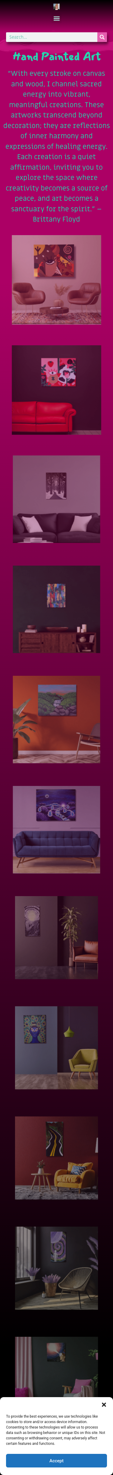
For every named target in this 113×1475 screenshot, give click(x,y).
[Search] (102, 37)
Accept (56, 1461)
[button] (104, 1405)
